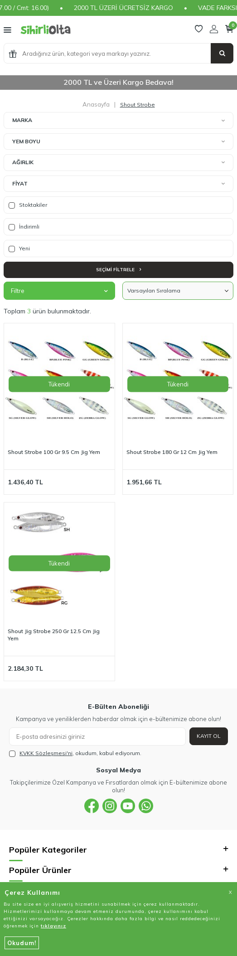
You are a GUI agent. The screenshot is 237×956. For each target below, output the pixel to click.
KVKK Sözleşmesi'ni (46, 753)
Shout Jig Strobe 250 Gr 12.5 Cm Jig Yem (54, 635)
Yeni (19, 248)
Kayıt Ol (209, 735)
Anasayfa (96, 104)
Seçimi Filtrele (118, 270)
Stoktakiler (28, 205)
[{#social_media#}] (91, 806)
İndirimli (24, 226)
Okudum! (21, 942)
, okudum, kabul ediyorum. (75, 753)
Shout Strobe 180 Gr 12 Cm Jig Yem (172, 452)
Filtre (59, 290)
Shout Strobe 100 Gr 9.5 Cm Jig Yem (54, 452)
